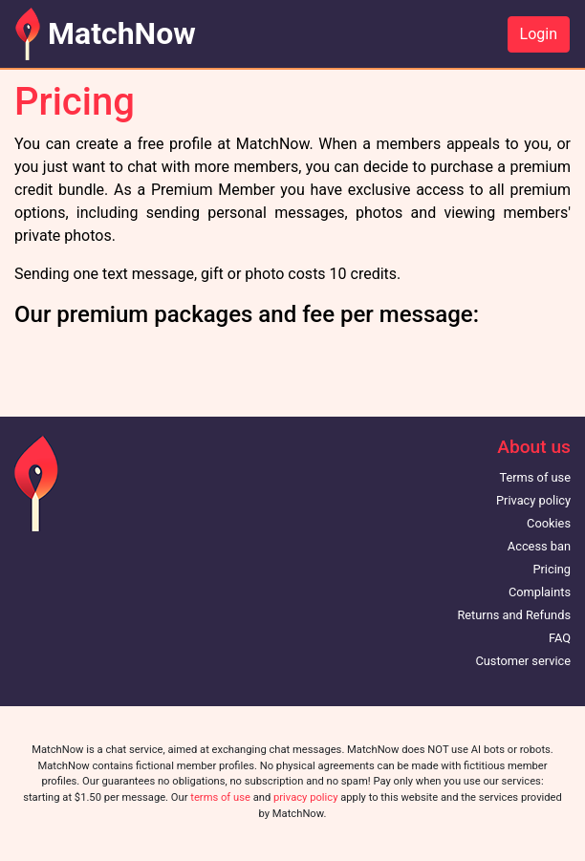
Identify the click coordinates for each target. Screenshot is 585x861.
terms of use (220, 797)
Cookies (549, 523)
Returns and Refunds (514, 615)
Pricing (551, 569)
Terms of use (535, 477)
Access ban (539, 546)
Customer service (523, 661)
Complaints (540, 592)
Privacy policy (533, 500)
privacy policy (305, 797)
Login (538, 34)
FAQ (560, 638)
